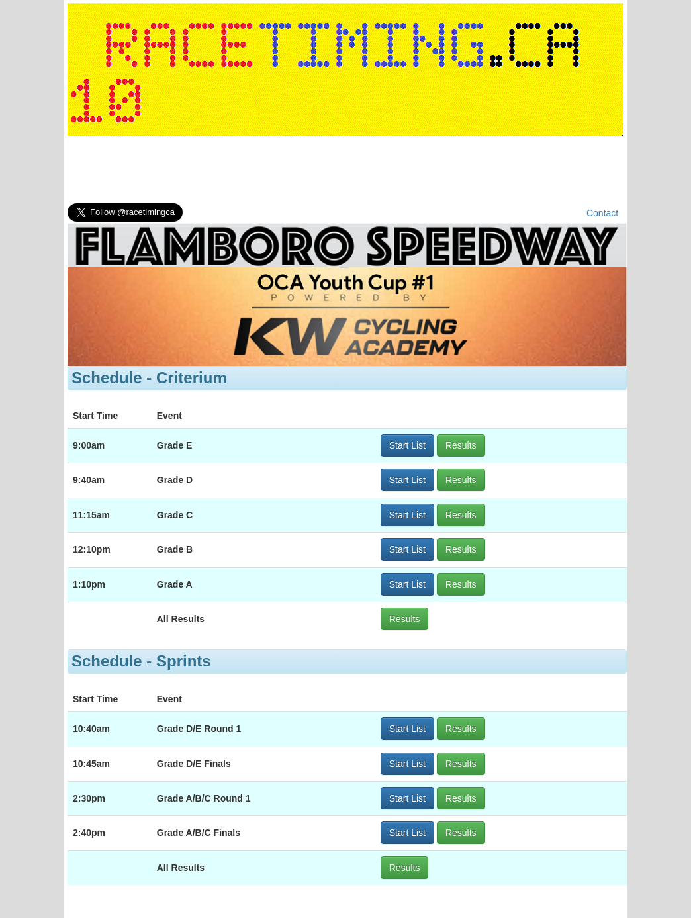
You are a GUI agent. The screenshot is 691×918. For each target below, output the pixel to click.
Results (461, 445)
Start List (407, 445)
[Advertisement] (345, 172)
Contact (602, 213)
